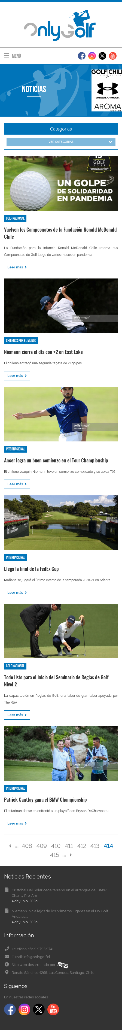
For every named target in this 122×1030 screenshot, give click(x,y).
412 (81, 845)
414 (108, 845)
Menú (12, 56)
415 (54, 854)
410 (55, 845)
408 (27, 845)
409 (41, 845)
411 (69, 845)
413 (94, 845)
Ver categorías (80, 142)
